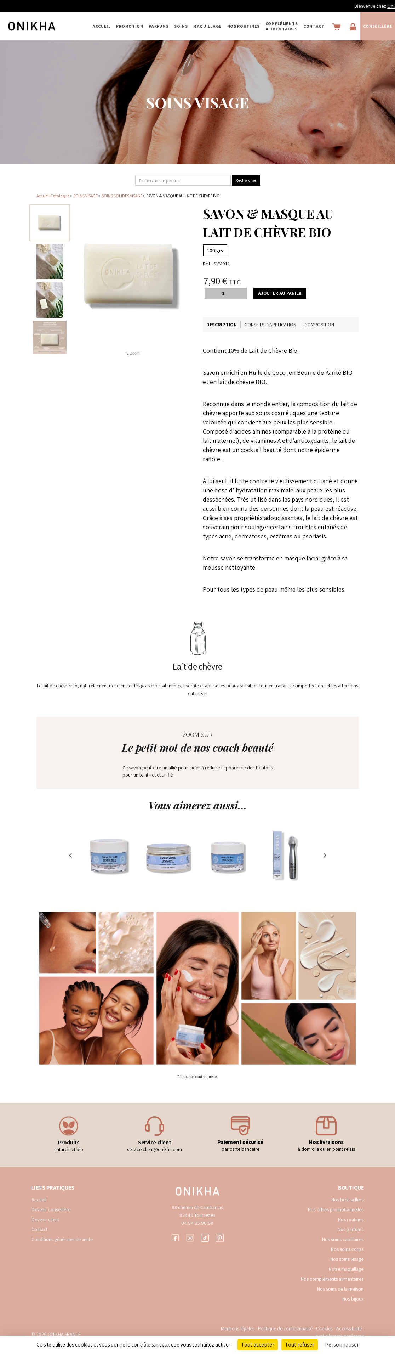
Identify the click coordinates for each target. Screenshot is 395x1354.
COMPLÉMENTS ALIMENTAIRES (281, 26)
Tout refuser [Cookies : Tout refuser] (299, 1344)
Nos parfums (350, 1229)
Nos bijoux (352, 1299)
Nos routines (350, 1219)
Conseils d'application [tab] (270, 324)
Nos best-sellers (347, 1199)
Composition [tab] (319, 324)
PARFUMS (158, 26)
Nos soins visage (346, 1259)
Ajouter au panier (280, 293)
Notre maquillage (346, 1269)
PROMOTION (129, 26)
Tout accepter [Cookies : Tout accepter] (257, 1344)
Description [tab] (221, 324)
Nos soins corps (347, 1249)
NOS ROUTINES (243, 26)
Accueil (101, 26)
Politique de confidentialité (286, 1328)
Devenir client (45, 1219)
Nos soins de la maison (340, 1289)
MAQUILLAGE (207, 26)
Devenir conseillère (51, 1209)
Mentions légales (237, 1328)
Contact (314, 26)
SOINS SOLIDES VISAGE (122, 195)
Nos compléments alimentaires (332, 1279)
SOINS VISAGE (85, 195)
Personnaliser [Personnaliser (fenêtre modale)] (342, 1344)
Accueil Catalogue (52, 195)
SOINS (181, 26)
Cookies (324, 1328)
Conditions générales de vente (62, 1239)
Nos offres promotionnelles (335, 1209)
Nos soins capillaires (342, 1239)
